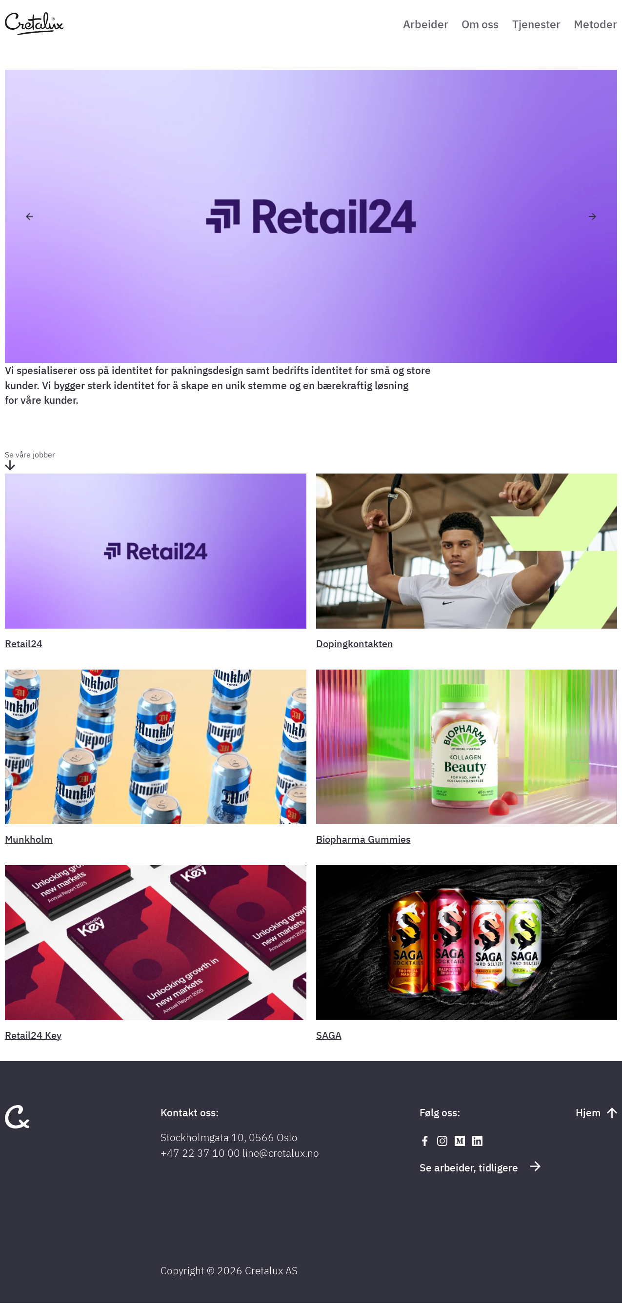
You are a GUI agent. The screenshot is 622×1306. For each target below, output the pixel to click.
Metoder (594, 26)
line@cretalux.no (280, 1156)
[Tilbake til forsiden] (34, 34)
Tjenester (530, 26)
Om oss (469, 26)
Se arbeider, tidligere (480, 1170)
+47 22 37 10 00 (200, 1156)
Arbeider (409, 26)
